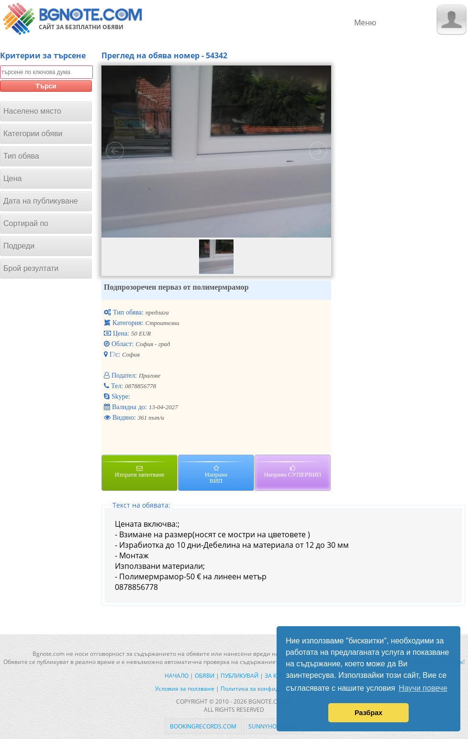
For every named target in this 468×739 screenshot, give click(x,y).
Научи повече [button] (423, 688)
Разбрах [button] (368, 713)
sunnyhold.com (273, 726)
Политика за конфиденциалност (267, 689)
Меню (365, 22)
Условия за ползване (184, 689)
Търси (45, 86)
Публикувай (239, 676)
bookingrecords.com (203, 726)
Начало (177, 676)
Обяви (204, 676)
